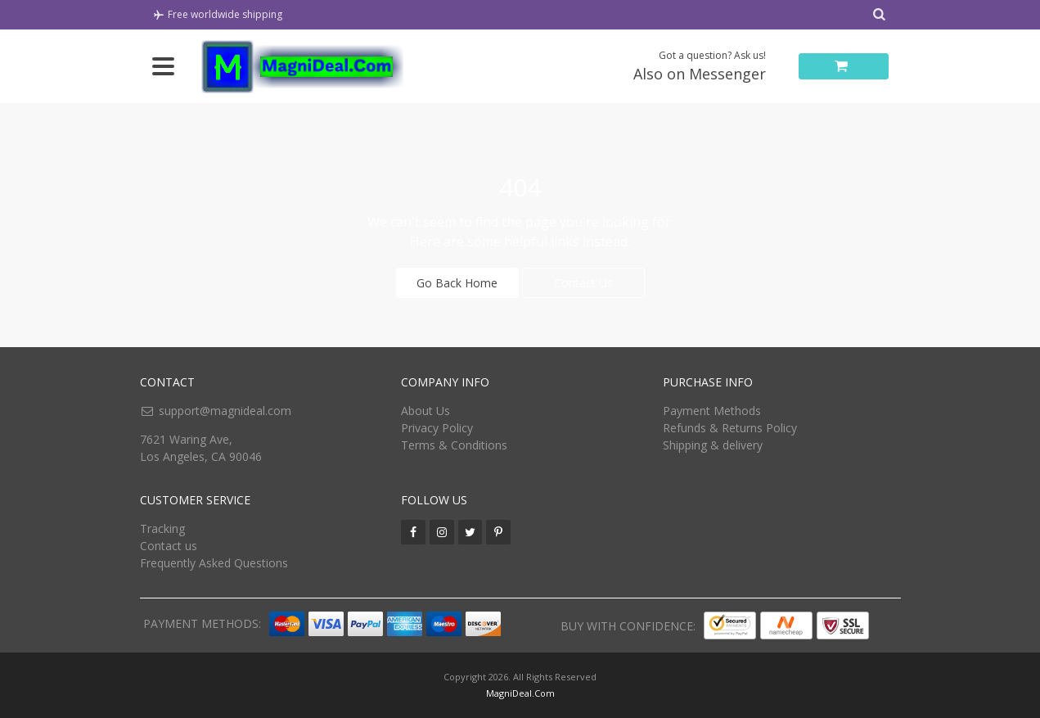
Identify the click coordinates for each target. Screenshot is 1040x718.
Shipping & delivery (713, 445)
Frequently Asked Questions (214, 563)
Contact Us (583, 283)
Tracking (162, 528)
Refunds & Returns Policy (730, 428)
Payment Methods (712, 410)
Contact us (168, 545)
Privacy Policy (437, 428)
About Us (425, 410)
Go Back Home (456, 283)
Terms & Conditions (454, 445)
